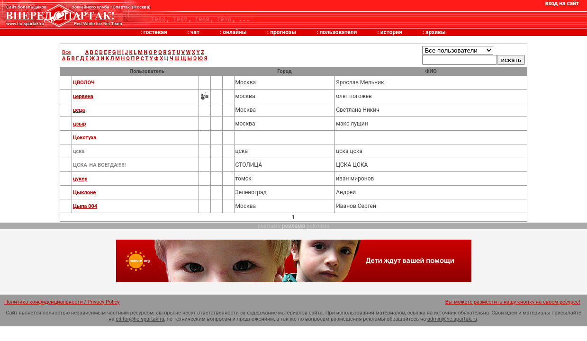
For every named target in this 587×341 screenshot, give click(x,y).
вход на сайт (562, 3)
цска (79, 151)
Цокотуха (84, 138)
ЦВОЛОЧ (84, 83)
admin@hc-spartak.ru (452, 319)
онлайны (234, 32)
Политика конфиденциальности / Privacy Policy (62, 302)
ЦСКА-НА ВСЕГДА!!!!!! (99, 165)
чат (194, 32)
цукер (80, 179)
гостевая (155, 32)
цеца (79, 110)
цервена (83, 96)
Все (66, 52)
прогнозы (283, 32)
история (391, 32)
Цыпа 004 (85, 206)
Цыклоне (84, 192)
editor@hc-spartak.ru (140, 319)
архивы (435, 32)
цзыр (79, 124)
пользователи (338, 32)
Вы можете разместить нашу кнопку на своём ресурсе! (512, 302)
